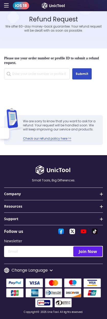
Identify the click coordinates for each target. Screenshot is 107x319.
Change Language (28, 270)
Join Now (88, 251)
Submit (82, 74)
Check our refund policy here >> (47, 138)
